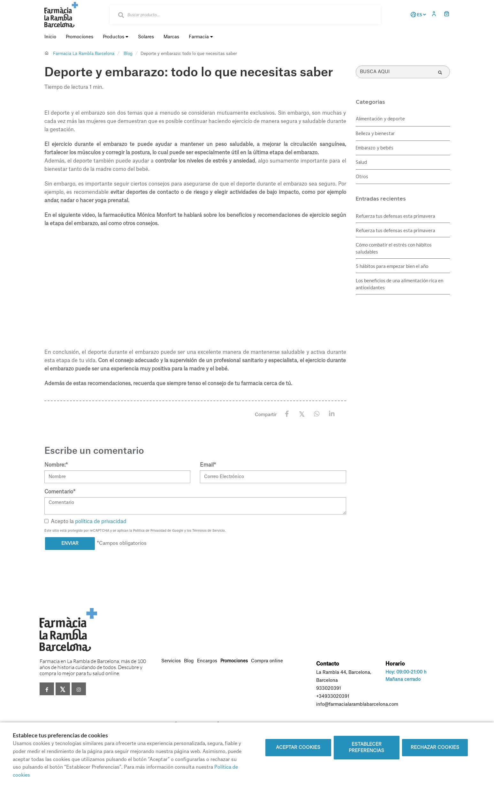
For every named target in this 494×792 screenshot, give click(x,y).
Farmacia (201, 36)
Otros (362, 177)
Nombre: (56, 465)
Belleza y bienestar (375, 134)
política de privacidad (100, 521)
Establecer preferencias (366, 747)
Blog (128, 53)
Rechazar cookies (435, 747)
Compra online (267, 661)
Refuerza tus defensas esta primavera (395, 216)
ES (417, 15)
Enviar (70, 543)
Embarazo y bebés (374, 148)
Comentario (59, 491)
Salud (361, 162)
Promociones (234, 661)
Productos (115, 36)
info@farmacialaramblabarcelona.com (357, 704)
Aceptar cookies (298, 747)
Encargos (207, 661)
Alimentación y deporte (380, 119)
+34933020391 (332, 696)
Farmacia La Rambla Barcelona (83, 53)
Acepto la (85, 521)
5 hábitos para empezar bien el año (392, 266)
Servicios (171, 661)
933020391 (328, 688)
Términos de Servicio (208, 530)
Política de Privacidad (149, 530)
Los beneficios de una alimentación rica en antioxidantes (399, 284)
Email (208, 465)
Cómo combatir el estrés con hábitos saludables (394, 248)
